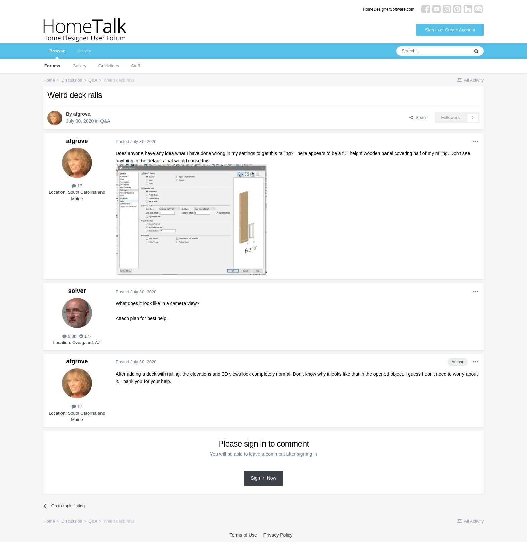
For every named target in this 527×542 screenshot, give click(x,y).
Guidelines (108, 65)
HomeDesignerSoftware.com (388, 9)
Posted (136, 141)
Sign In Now (263, 478)
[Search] (432, 51)
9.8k (69, 336)
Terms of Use (243, 535)
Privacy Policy (277, 535)
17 (77, 185)
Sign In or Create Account (450, 29)
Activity (84, 50)
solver (77, 290)
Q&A (105, 121)
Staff (135, 65)
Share (418, 117)
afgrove (81, 114)
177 (85, 336)
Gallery (79, 65)
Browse (57, 53)
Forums (52, 65)
